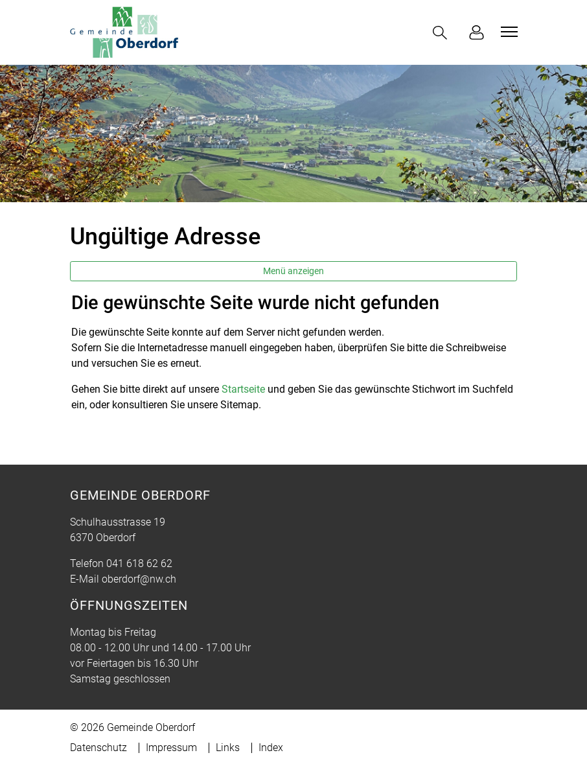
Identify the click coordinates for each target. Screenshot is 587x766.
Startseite (243, 389)
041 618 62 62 (139, 563)
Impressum (171, 747)
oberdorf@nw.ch (139, 579)
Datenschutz (98, 747)
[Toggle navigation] (507, 31)
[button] (442, 32)
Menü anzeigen (293, 271)
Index (271, 747)
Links (228, 747)
